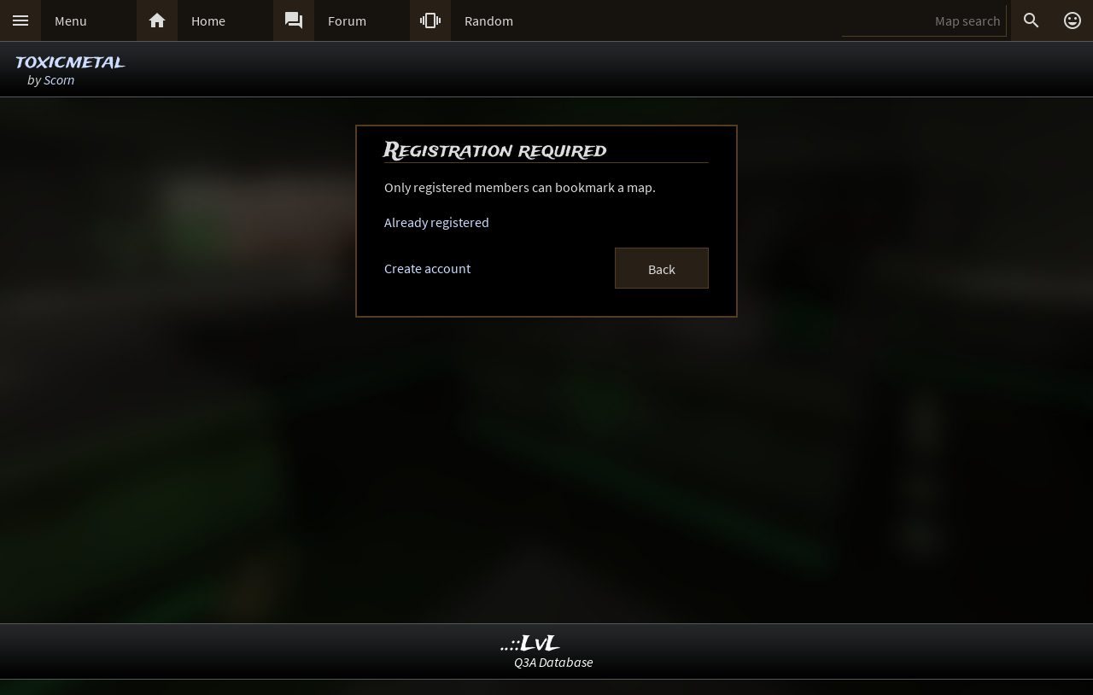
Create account (427, 268)
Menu (71, 20)
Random (489, 20)
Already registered (436, 222)
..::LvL (530, 644)
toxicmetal (69, 62)
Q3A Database (553, 661)
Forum (347, 20)
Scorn (59, 79)
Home (208, 20)
